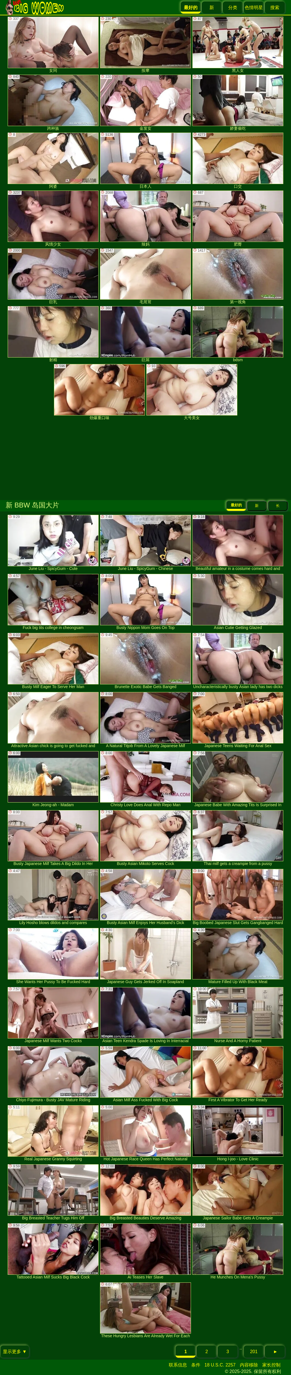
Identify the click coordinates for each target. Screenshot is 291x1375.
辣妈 (145, 218)
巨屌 (145, 334)
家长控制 (271, 1365)
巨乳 (53, 276)
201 (254, 1351)
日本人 (145, 161)
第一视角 (237, 276)
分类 (232, 7)
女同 (53, 45)
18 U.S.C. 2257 (220, 1365)
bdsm (237, 334)
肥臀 (237, 218)
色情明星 (254, 7)
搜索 (274, 7)
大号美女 (191, 392)
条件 (195, 1365)
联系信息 (178, 1365)
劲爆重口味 (99, 392)
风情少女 (53, 218)
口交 (237, 161)
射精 (53, 334)
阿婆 (53, 161)
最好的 (236, 505)
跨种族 (53, 103)
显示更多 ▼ (15, 1351)
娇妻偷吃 (237, 103)
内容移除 (249, 1365)
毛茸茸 (145, 276)
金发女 (145, 103)
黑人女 (237, 45)
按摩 (145, 45)
